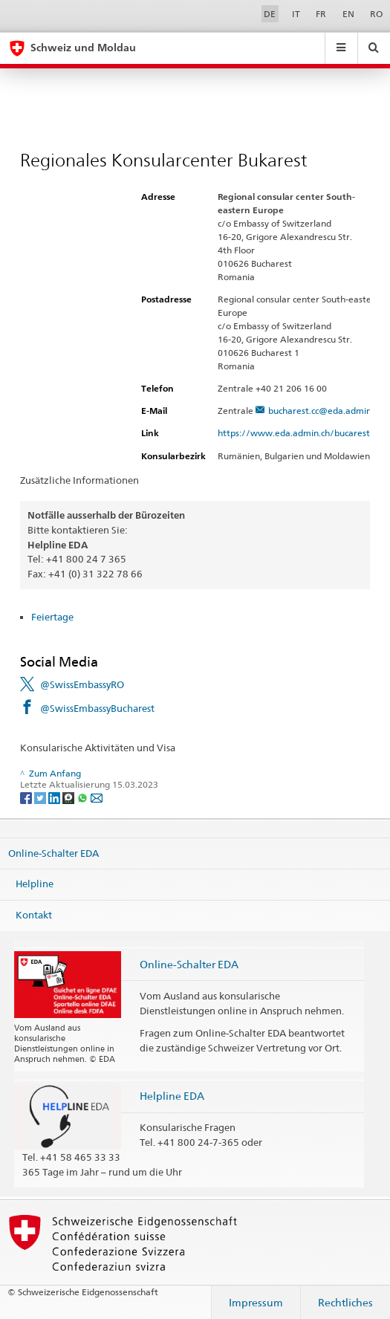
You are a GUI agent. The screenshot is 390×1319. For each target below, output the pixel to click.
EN (348, 13)
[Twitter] (41, 797)
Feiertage (52, 617)
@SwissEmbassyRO (82, 684)
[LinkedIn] (55, 797)
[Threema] (69, 797)
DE (270, 13)
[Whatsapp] (84, 797)
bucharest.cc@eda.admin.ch (325, 410)
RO (376, 13)
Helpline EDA (172, 1095)
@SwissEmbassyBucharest (97, 708)
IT (296, 13)
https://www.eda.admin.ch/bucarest (300, 433)
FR (321, 13)
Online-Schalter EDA (53, 853)
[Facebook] (27, 797)
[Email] (97, 797)
